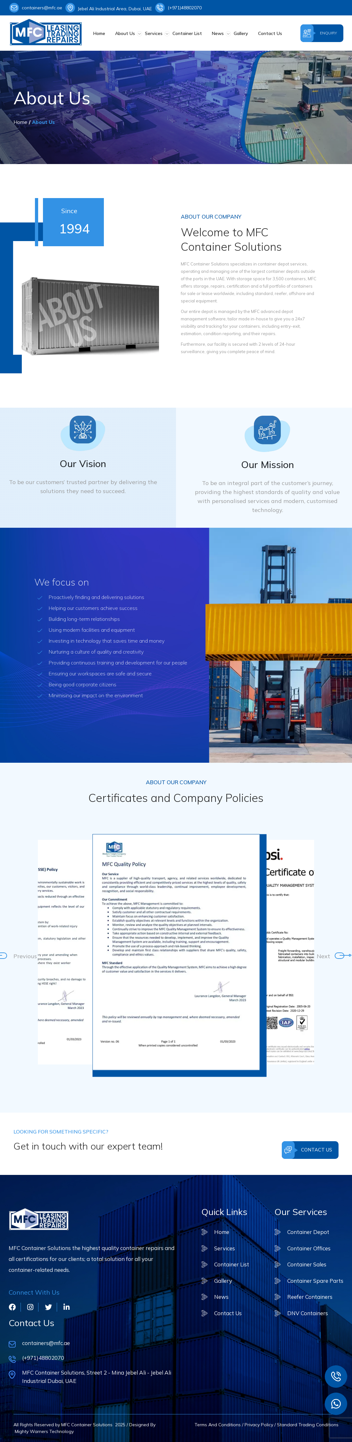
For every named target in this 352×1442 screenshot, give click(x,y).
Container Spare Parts (315, 1280)
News (218, 33)
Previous (16, 955)
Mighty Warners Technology (43, 1431)
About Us (125, 33)
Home (99, 33)
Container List (187, 33)
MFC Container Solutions (87, 1425)
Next (320, 955)
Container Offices (309, 1248)
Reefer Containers (309, 1296)
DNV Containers (307, 1313)
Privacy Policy (259, 1425)
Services (154, 33)
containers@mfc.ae (35, 8)
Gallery (241, 33)
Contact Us (270, 33)
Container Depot (308, 1232)
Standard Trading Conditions (308, 1425)
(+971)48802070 (178, 8)
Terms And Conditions (218, 1425)
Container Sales (306, 1264)
